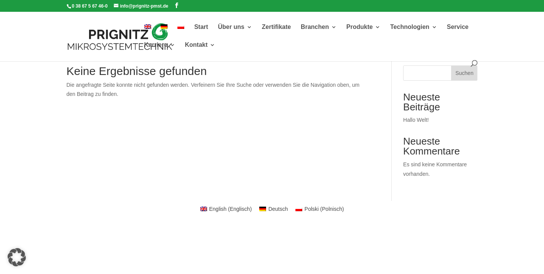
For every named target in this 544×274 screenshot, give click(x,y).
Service (458, 27)
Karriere (156, 45)
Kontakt (196, 45)
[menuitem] (147, 33)
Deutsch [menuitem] (278, 209)
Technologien (409, 27)
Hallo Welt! (416, 120)
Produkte (359, 27)
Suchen (464, 73)
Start (201, 27)
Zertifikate (276, 27)
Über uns (231, 27)
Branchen (315, 27)
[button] (17, 257)
